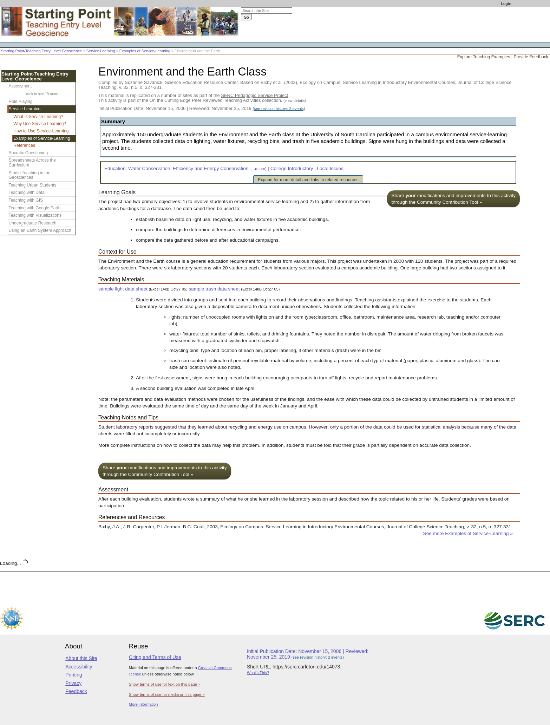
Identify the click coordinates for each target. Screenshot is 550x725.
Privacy (73, 683)
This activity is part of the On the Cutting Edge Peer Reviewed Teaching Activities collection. (202, 100)
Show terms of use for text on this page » (164, 684)
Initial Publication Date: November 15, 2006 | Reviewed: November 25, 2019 (201, 108)
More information (143, 704)
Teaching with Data (27, 192)
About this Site (81, 658)
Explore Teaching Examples (483, 56)
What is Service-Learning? (38, 116)
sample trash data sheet (214, 289)
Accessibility (78, 667)
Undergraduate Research (33, 223)
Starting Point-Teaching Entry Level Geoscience (41, 51)
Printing (73, 675)
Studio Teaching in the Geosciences (30, 175)
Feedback (76, 691)
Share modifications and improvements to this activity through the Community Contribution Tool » (453, 199)
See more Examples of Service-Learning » (468, 533)
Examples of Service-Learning (144, 51)
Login (506, 3)
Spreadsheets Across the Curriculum (32, 163)
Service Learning (100, 51)
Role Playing (21, 101)
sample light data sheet (123, 289)
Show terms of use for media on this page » (167, 694)
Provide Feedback (530, 56)
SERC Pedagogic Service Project (254, 95)
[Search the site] (266, 10)
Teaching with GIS (26, 200)
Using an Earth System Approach (40, 230)
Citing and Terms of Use (155, 657)
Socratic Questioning (28, 152)
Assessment (20, 86)
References (24, 145)
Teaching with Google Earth (35, 207)
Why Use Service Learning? (39, 123)
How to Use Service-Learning (40, 131)
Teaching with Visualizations (35, 215)
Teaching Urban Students (33, 185)
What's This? (258, 673)
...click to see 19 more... (42, 94)
